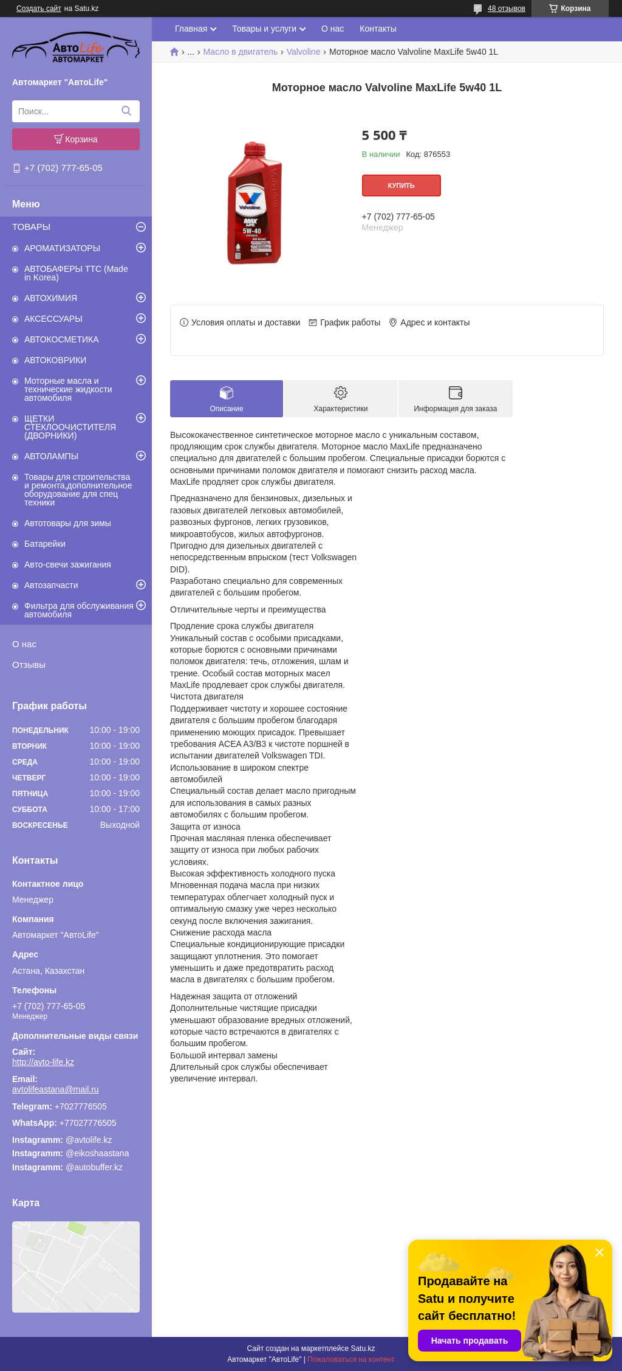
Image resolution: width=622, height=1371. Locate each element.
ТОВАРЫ (31, 226)
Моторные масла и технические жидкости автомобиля (68, 389)
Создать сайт (38, 8)
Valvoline (304, 51)
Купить (401, 185)
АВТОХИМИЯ (50, 298)
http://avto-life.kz (43, 1062)
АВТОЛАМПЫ (51, 456)
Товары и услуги (264, 28)
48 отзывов (506, 8)
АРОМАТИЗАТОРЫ (62, 248)
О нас (24, 644)
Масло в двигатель (240, 51)
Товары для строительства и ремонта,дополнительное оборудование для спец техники (78, 489)
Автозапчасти (51, 585)
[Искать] (126, 111)
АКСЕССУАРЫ (53, 319)
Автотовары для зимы (67, 523)
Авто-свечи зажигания (67, 564)
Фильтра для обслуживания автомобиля (79, 610)
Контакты (378, 28)
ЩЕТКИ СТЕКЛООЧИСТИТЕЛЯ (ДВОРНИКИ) (70, 427)
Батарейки (45, 544)
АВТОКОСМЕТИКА (61, 339)
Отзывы (29, 664)
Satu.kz (362, 1348)
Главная (191, 28)
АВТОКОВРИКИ (55, 360)
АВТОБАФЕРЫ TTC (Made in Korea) (76, 273)
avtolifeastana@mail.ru (55, 1089)
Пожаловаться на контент (350, 1359)
